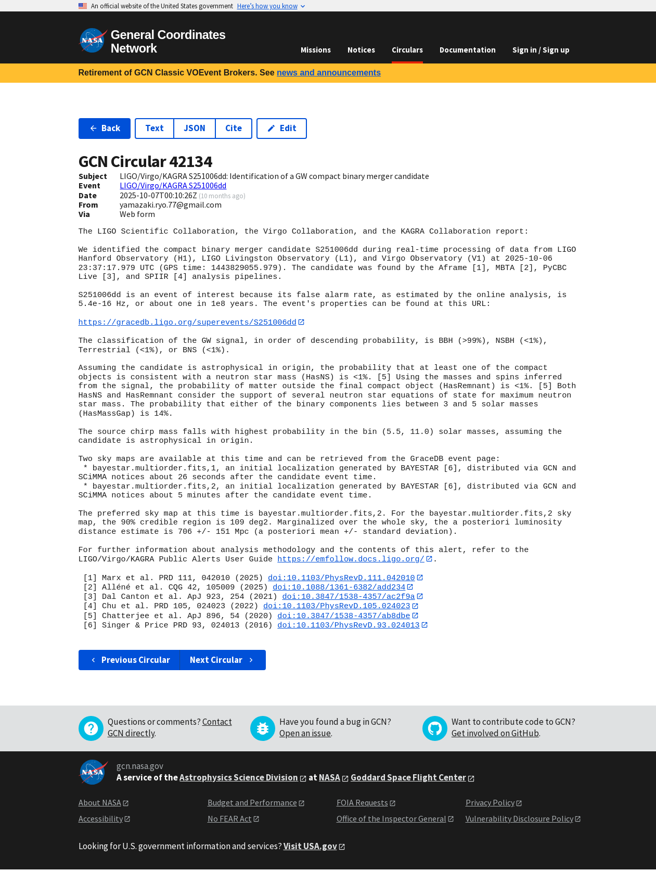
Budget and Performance (252, 804)
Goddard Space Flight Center (408, 779)
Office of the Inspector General (391, 820)
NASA (329, 779)
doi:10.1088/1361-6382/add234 (339, 588)
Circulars (407, 50)
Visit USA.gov (310, 848)
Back (105, 128)
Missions (316, 50)
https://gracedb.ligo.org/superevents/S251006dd (188, 322)
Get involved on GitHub (495, 735)
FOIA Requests (362, 804)
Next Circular (222, 661)
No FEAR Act (230, 820)
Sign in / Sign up (541, 50)
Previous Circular (130, 661)
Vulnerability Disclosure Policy (519, 820)
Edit (282, 128)
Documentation (468, 50)
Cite (233, 128)
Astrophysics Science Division (238, 779)
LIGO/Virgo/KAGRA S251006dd (173, 185)
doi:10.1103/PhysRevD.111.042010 (341, 578)
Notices (361, 50)
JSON (194, 128)
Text (154, 128)
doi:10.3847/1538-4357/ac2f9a (348, 597)
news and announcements (329, 72)
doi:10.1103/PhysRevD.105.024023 (336, 607)
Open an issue (305, 735)
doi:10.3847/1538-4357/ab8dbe (343, 617)
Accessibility (101, 820)
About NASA (100, 804)
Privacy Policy (490, 804)
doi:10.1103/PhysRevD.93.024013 (348, 626)
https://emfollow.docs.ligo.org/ (351, 559)
